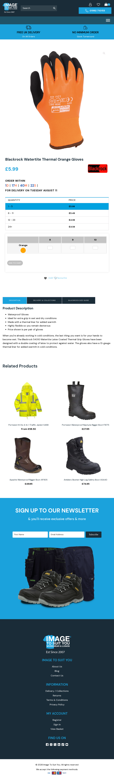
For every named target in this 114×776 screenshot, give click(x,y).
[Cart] (107, 5)
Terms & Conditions (57, 700)
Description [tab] (14, 300)
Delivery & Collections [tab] (44, 300)
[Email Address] (66, 535)
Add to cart (15, 263)
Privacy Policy (57, 704)
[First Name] (30, 535)
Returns (57, 695)
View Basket (57, 729)
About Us (57, 666)
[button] (104, 53)
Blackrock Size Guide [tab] (78, 300)
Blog (57, 671)
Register (57, 720)
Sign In (57, 724)
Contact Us (57, 675)
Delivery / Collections (57, 691)
